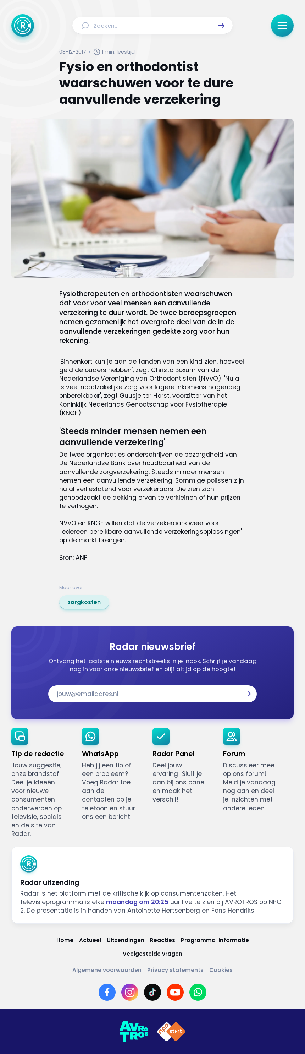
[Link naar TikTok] (152, 992)
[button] (221, 25)
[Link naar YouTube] (175, 992)
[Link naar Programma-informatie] (215, 940)
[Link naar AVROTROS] (133, 1032)
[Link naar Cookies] (221, 970)
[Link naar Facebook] (107, 992)
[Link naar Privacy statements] (175, 970)
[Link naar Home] (64, 940)
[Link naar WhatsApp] (197, 992)
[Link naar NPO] (171, 1032)
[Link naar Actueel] (90, 940)
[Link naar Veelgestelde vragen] (152, 954)
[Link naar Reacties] (162, 940)
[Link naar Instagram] (129, 992)
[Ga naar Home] (22, 25)
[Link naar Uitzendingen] (125, 940)
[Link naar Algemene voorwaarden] (107, 970)
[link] (84, 602)
